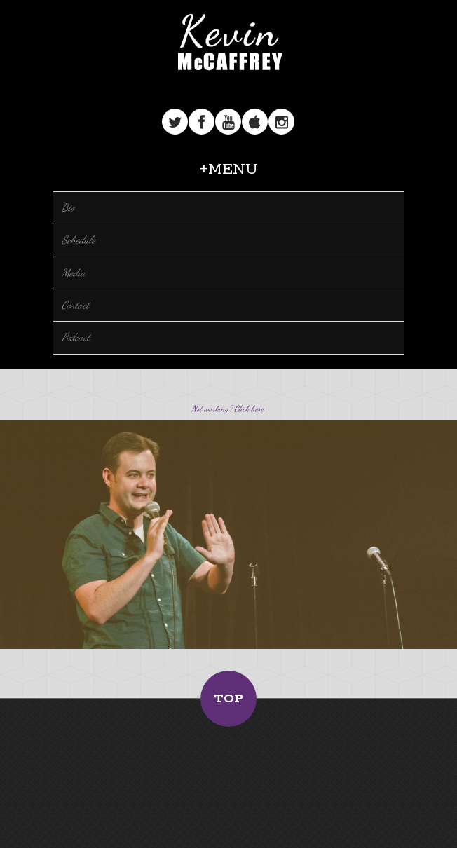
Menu (233, 169)
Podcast (76, 337)
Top (228, 698)
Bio (68, 207)
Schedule (78, 239)
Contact (75, 305)
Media (74, 272)
